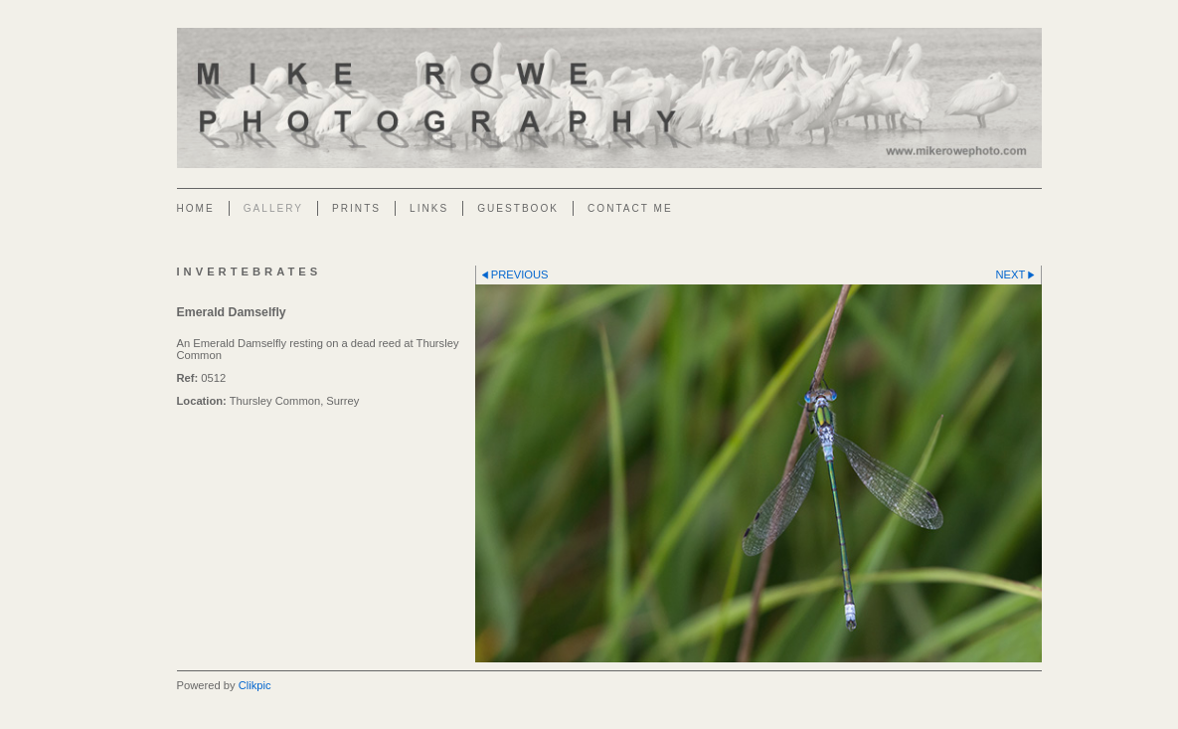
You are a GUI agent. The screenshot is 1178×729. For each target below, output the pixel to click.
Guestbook (518, 208)
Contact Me (630, 208)
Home (196, 208)
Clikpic (255, 685)
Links (429, 208)
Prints (356, 208)
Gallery (273, 208)
